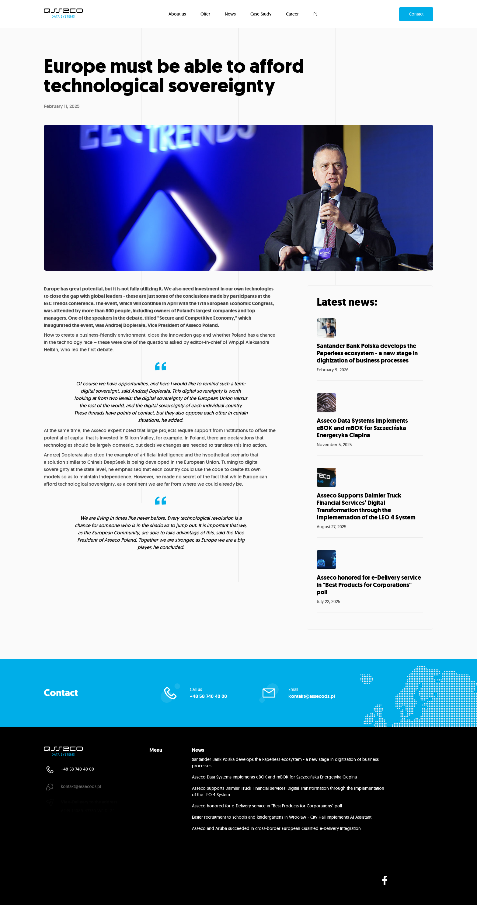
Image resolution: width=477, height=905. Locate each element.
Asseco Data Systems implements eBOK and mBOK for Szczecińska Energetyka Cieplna (274, 777)
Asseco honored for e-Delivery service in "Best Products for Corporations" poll (267, 806)
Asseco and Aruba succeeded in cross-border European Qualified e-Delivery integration (276, 828)
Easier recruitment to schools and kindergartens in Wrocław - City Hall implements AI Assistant (281, 817)
